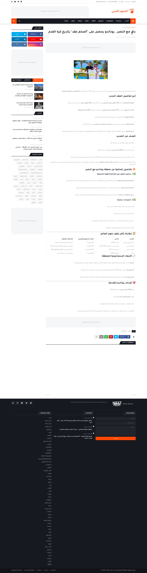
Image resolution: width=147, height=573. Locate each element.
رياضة (34, 189)
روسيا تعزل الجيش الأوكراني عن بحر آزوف (22, 86)
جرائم (31, 186)
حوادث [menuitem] (66, 21)
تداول (28, 182)
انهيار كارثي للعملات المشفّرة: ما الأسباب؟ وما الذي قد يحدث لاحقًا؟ (27, 130)
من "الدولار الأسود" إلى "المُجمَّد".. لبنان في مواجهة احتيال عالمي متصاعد (28, 148)
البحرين (29, 166)
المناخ (27, 179)
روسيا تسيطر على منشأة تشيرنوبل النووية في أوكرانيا (24, 95)
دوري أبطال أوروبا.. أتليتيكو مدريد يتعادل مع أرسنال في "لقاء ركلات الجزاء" (73, 437)
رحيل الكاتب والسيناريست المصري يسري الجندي (24, 104)
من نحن (127, 1)
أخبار (123, 27)
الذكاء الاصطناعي (24, 173)
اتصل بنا (121, 1)
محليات (33, 199)
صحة (33, 192)
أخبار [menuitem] (127, 21)
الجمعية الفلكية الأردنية (36, 173)
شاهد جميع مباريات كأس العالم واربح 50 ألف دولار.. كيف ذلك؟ (74, 421)
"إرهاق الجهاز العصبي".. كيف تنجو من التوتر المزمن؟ (75, 429)
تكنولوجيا (22, 182)
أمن (22, 179)
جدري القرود (39, 186)
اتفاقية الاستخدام (112, 1)
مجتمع (40, 199)
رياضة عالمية (26, 189)
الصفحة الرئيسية (131, 27)
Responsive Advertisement (50, 11)
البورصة (40, 169)
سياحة (18, 189)
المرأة (33, 179)
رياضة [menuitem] (80, 21)
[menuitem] (133, 21)
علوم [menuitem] (73, 21)
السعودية (39, 176)
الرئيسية (133, 1)
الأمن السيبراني (38, 166)
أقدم (48, 395)
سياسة (40, 192)
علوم (28, 192)
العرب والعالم (23, 176)
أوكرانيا (16, 179)
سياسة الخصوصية (101, 1)
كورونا (26, 196)
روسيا (40, 189)
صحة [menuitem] (87, 21)
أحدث (133, 395)
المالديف (40, 179)
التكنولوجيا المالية (23, 169)
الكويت (15, 176)
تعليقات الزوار (16, 80)
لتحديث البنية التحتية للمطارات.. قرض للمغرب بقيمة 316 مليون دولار (27, 122)
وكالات (40, 202)
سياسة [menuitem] (118, 21)
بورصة (34, 182)
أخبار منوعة (17, 159)
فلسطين (21, 192)
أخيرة (32, 163)
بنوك (41, 182)
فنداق (40, 196)
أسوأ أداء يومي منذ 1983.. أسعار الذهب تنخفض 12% (27, 139)
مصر (27, 199)
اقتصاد (26, 163)
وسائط (21, 199)
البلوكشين (21, 166)
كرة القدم (124, 331)
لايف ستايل (19, 196)
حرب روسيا (24, 186)
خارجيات (16, 186)
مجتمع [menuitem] (101, 21)
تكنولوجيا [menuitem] (110, 21)
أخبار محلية (25, 159)
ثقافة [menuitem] (93, 21)
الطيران (32, 176)
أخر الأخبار (39, 163)
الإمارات (20, 163)
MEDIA (33, 202)
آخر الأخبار (27, 80)
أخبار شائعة (38, 80)
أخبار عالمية (33, 159)
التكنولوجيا (32, 169)
